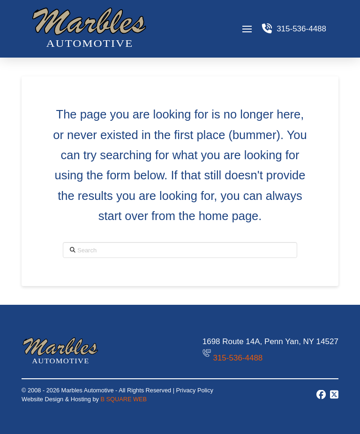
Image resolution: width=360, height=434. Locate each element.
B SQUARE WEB (124, 399)
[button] (247, 29)
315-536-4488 (237, 357)
